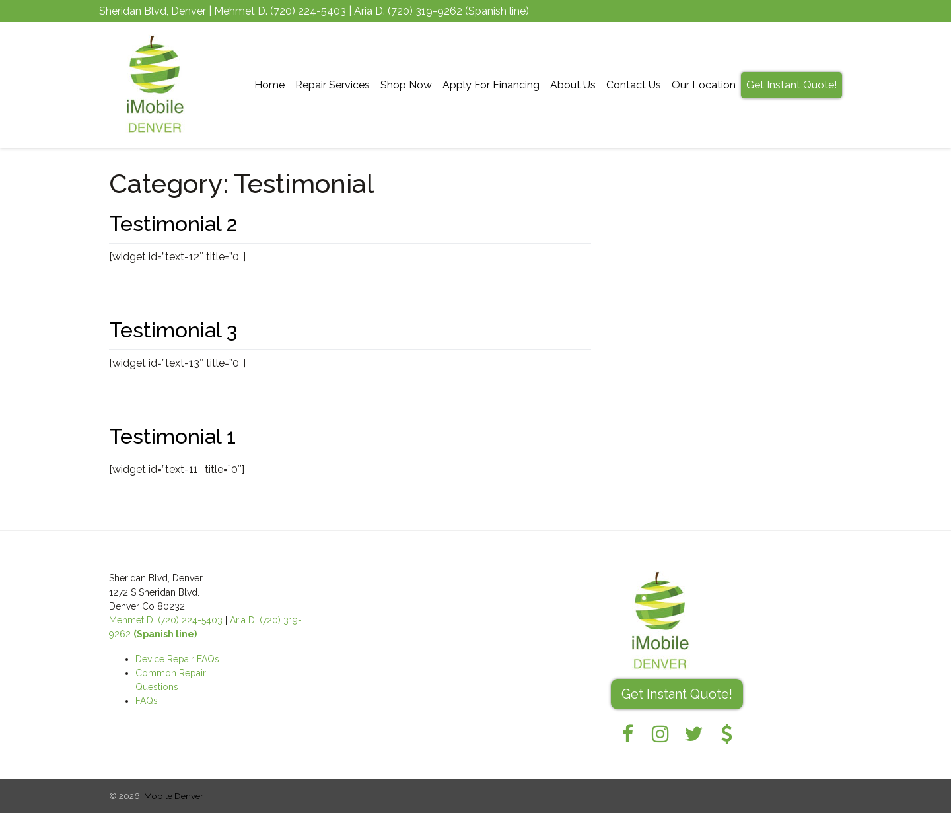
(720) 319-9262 (425, 11)
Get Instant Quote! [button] (676, 694)
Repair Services (332, 85)
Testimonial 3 (173, 330)
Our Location (704, 85)
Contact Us (633, 85)
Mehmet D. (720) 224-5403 (166, 620)
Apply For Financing (491, 85)
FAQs (146, 700)
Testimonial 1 (172, 436)
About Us (573, 85)
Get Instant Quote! (791, 85)
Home (269, 85)
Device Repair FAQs (177, 659)
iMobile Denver (172, 796)
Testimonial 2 (173, 223)
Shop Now (406, 85)
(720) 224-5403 (308, 11)
